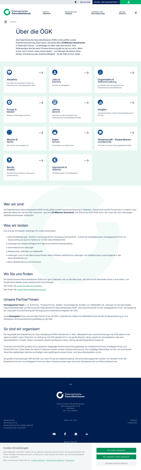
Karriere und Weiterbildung (98, 13)
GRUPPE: (97, 2)
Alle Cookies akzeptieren (116, 450)
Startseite (13, 22)
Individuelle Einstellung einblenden (116, 463)
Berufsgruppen (46, 13)
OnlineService (122, 13)
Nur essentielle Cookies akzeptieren (116, 457)
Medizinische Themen (71, 13)
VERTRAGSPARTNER (109, 2)
